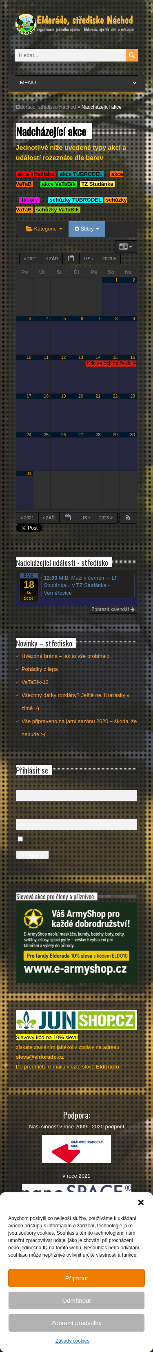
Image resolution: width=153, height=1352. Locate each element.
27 (80, 434)
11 (46, 357)
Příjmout (76, 1278)
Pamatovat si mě (45, 840)
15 (115, 357)
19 (63, 396)
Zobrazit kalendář (113, 609)
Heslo (22, 811)
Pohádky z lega (40, 669)
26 (63, 434)
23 (132, 396)
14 (97, 357)
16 (132, 357)
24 (29, 434)
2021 (31, 258)
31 (29, 473)
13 (80, 357)
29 (115, 434)
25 (46, 434)
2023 (110, 258)
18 (46, 396)
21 (97, 396)
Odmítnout (76, 1300)
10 (29, 357)
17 (29, 396)
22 (115, 396)
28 (97, 434)
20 (80, 396)
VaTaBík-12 (35, 682)
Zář (52, 258)
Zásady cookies (72, 1341)
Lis (89, 258)
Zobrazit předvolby (76, 1322)
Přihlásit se (32, 855)
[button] (141, 1202)
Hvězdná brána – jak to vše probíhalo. (66, 656)
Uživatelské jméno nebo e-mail (52, 782)
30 (132, 434)
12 (63, 357)
